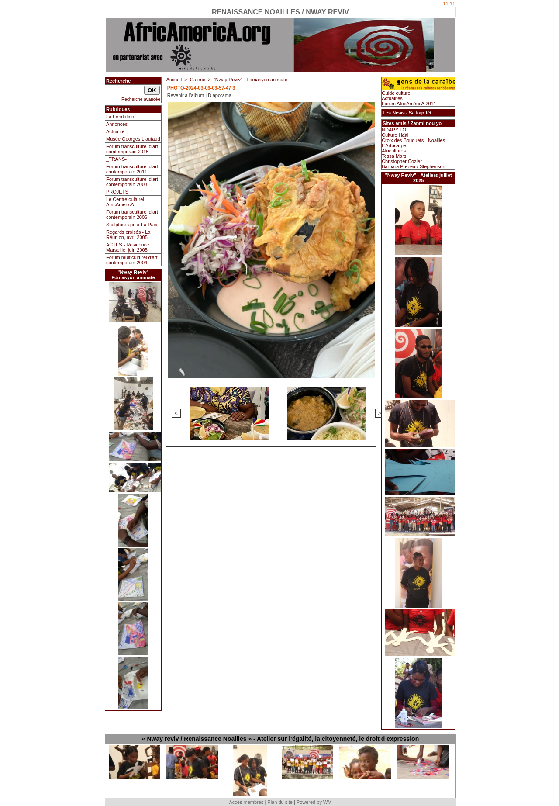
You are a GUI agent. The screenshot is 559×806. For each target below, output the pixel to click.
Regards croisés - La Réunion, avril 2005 (128, 234)
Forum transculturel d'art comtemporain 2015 (132, 149)
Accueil (174, 79)
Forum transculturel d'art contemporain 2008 (132, 181)
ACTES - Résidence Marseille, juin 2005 (127, 247)
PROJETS (117, 191)
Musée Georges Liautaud (133, 139)
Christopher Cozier (402, 161)
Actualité (115, 131)
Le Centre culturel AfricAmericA (125, 202)
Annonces (117, 124)
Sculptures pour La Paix (131, 224)
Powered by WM (314, 802)
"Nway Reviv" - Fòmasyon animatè (250, 79)
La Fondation (120, 116)
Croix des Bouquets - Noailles (413, 140)
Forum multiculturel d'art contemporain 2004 (132, 260)
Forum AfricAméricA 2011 (409, 103)
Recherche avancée (140, 99)
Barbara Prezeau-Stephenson (413, 166)
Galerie (197, 79)
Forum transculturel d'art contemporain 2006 (132, 214)
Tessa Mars (394, 156)
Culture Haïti (395, 135)
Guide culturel (396, 93)
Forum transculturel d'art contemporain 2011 (132, 169)
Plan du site (279, 802)
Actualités (392, 98)
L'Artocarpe (394, 145)
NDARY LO (394, 129)
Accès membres (246, 802)
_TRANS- (116, 159)
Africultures (394, 150)
